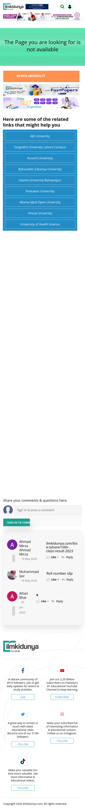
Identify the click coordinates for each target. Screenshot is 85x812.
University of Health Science (40, 224)
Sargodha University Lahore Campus (40, 147)
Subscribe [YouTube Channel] (62, 697)
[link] (62, 6)
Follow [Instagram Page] (62, 741)
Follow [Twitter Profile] (23, 744)
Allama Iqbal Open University (40, 202)
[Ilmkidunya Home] (13, 6)
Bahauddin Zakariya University (40, 169)
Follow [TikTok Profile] (23, 788)
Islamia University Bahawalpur (40, 180)
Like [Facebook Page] (23, 697)
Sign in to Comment (18, 522)
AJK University (40, 136)
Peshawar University (40, 191)
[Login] (70, 6)
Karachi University (40, 158)
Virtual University (40, 213)
